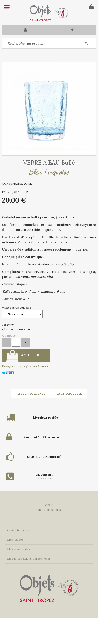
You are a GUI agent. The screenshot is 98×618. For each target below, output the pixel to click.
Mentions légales (49, 510)
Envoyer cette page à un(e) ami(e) (25, 366)
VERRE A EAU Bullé (49, 162)
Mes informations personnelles (29, 558)
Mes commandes (18, 549)
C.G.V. (49, 505)
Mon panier (15, 539)
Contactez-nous (18, 530)
